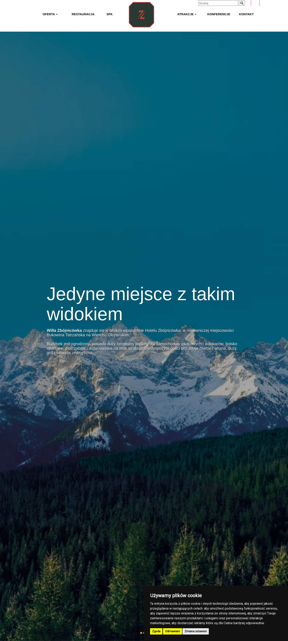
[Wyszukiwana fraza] (242, 3)
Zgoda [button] (156, 631)
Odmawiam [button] (172, 631)
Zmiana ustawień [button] (196, 631)
